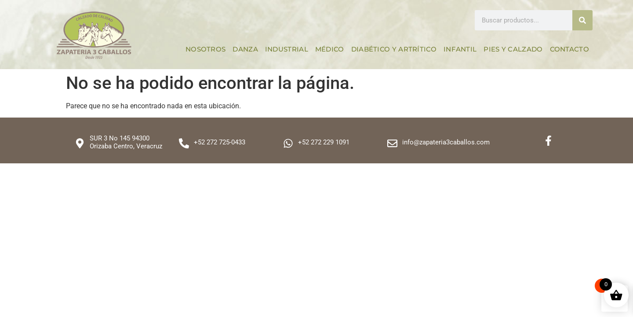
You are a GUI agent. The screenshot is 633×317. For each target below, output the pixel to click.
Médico (329, 49)
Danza (245, 49)
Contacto (569, 49)
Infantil (460, 49)
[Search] (582, 20)
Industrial (286, 49)
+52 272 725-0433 (219, 142)
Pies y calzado (513, 49)
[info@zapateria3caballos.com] (392, 143)
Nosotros (206, 49)
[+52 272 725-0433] (184, 143)
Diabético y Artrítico (394, 49)
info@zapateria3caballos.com (446, 142)
